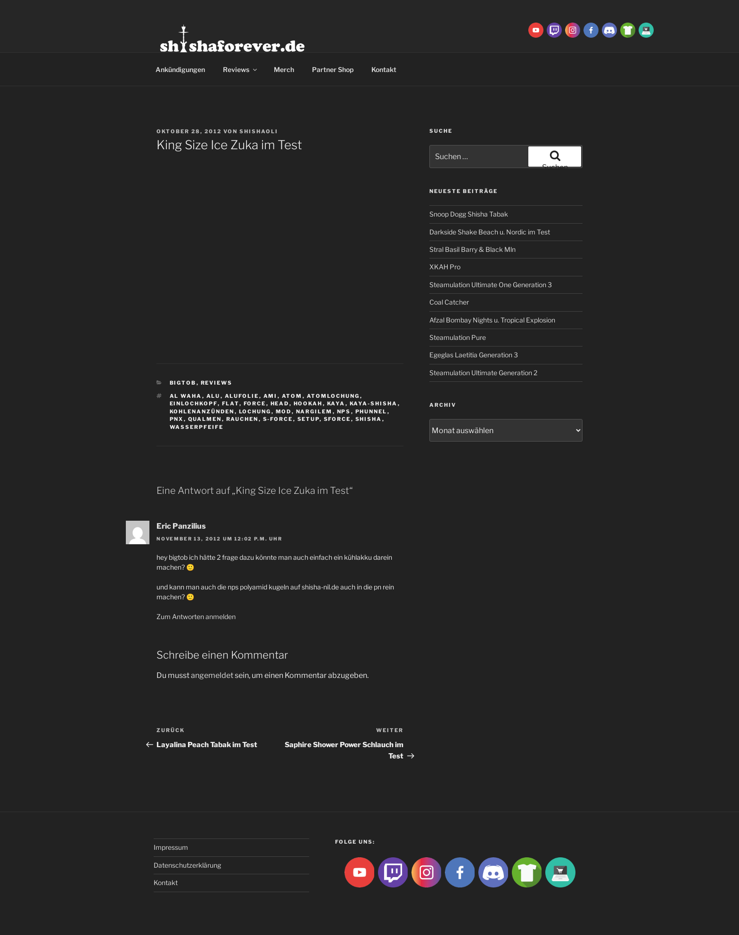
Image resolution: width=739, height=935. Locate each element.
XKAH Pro (444, 267)
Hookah (308, 403)
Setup (308, 419)
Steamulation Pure (457, 337)
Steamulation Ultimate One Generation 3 (490, 285)
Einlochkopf (194, 403)
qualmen (205, 419)
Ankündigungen (180, 69)
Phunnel (371, 411)
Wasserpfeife (197, 427)
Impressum (171, 847)
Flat (230, 403)
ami (270, 396)
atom (292, 396)
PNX (177, 419)
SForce (337, 419)
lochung (255, 411)
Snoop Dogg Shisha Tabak (468, 214)
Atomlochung (333, 396)
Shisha (368, 419)
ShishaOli (258, 131)
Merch (284, 69)
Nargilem (314, 411)
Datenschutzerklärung (187, 865)
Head (280, 403)
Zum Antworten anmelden (196, 617)
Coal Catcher (449, 302)
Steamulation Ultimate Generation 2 (483, 373)
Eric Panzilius (181, 526)
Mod (284, 411)
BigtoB (183, 382)
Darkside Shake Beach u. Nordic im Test (489, 232)
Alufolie (242, 396)
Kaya (336, 403)
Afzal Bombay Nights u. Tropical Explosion (492, 320)
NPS (344, 411)
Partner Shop (332, 69)
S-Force (278, 419)
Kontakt (383, 69)
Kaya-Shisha (374, 403)
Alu (213, 396)
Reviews (240, 69)
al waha (186, 396)
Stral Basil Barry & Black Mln (472, 249)
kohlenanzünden (202, 411)
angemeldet (212, 675)
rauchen (242, 419)
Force (255, 403)
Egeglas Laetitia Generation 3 (473, 355)
